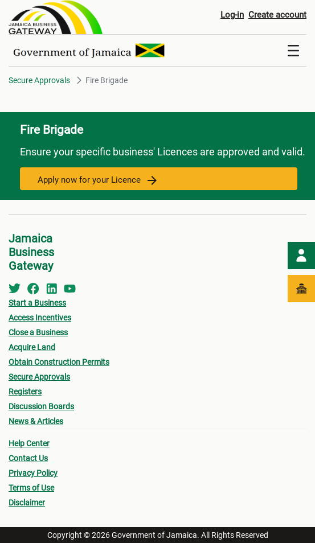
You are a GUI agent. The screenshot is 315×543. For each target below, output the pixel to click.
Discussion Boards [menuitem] (41, 406)
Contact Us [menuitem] (28, 458)
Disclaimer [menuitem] (27, 502)
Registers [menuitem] (25, 391)
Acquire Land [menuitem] (32, 347)
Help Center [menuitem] (29, 443)
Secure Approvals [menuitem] (39, 376)
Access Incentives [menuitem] (40, 317)
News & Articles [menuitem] (36, 421)
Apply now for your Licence (97, 180)
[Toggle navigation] (293, 51)
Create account (277, 15)
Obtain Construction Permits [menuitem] (59, 362)
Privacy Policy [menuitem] (33, 473)
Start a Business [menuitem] (37, 302)
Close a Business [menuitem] (38, 332)
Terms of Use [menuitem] (31, 487)
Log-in (232, 15)
